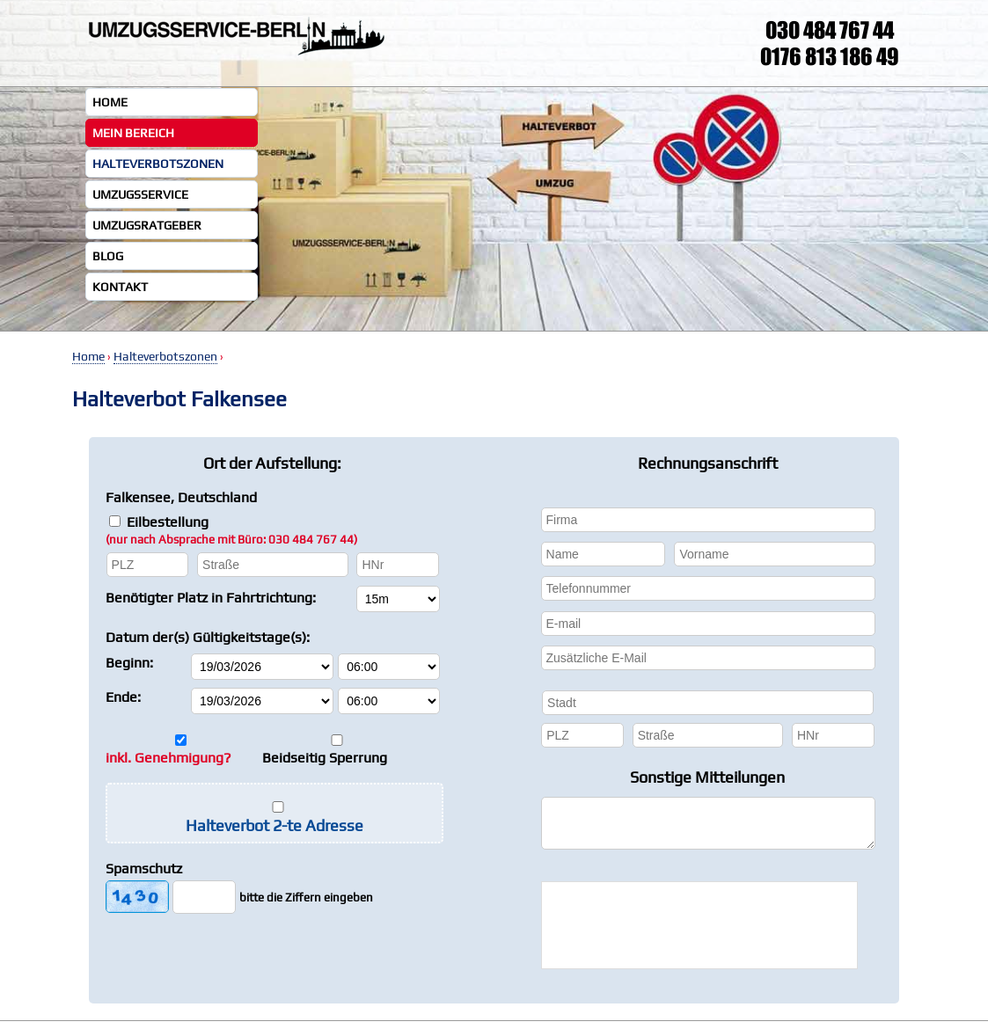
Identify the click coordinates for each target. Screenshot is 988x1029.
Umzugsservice (140, 194)
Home (110, 102)
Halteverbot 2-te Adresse (274, 825)
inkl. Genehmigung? (168, 757)
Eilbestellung (231, 530)
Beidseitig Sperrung (324, 757)
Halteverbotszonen (157, 164)
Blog (107, 256)
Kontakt (120, 287)
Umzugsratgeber (146, 225)
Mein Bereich (133, 133)
